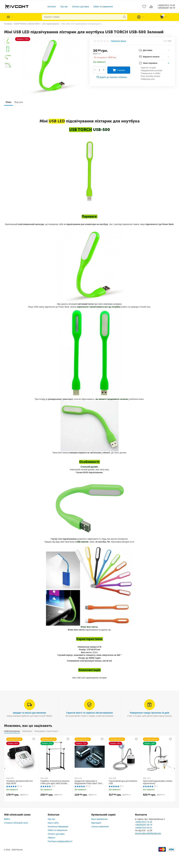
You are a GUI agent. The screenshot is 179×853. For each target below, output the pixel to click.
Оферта (51, 837)
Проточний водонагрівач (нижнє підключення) (157, 782)
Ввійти (7, 819)
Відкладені (96, 823)
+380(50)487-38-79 (164, 8)
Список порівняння (100, 826)
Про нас (61, 6)
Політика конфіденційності (60, 841)
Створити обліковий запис (16, 823)
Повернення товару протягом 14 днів (149, 712)
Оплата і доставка (78, 6)
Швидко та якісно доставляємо (29, 712)
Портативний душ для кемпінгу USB (123, 782)
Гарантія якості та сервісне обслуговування (89, 712)
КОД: (165, 41)
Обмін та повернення (101, 6)
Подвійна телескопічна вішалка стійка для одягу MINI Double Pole (54, 782)
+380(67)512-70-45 (164, 5)
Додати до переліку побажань (111, 77)
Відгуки (22, 102)
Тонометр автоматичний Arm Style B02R (19, 782)
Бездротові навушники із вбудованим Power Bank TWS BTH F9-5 (88, 782)
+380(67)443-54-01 (143, 828)
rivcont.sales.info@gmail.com (148, 833)
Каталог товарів (21, 17)
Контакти (49, 6)
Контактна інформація (58, 826)
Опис (10, 102)
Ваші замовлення (99, 819)
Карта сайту (53, 823)
